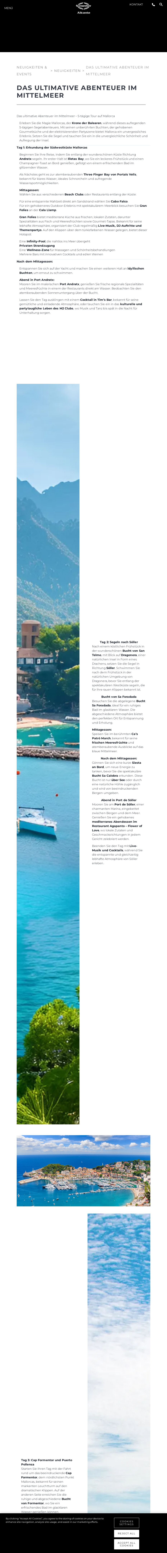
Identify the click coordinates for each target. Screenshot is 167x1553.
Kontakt (136, 4)
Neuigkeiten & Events (32, 69)
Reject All (126, 1534)
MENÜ (8, 8)
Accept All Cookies (127, 1545)
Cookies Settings (126, 1524)
